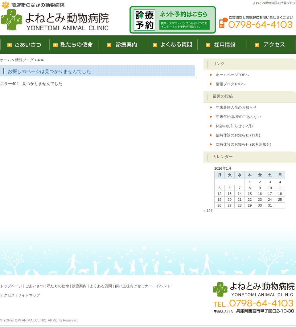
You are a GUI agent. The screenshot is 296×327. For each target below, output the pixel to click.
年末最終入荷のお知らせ (236, 107)
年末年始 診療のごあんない (238, 117)
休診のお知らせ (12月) (234, 126)
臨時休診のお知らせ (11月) (238, 135)
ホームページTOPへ (232, 75)
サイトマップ (29, 295)
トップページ (11, 286)
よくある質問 (101, 286)
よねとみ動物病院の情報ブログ (274, 3)
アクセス (7, 295)
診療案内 (79, 286)
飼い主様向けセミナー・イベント (143, 286)
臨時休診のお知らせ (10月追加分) (243, 144)
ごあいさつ (34, 286)
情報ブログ (24, 60)
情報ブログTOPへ (230, 84)
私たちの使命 (58, 286)
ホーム (5, 60)
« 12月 (209, 210)
